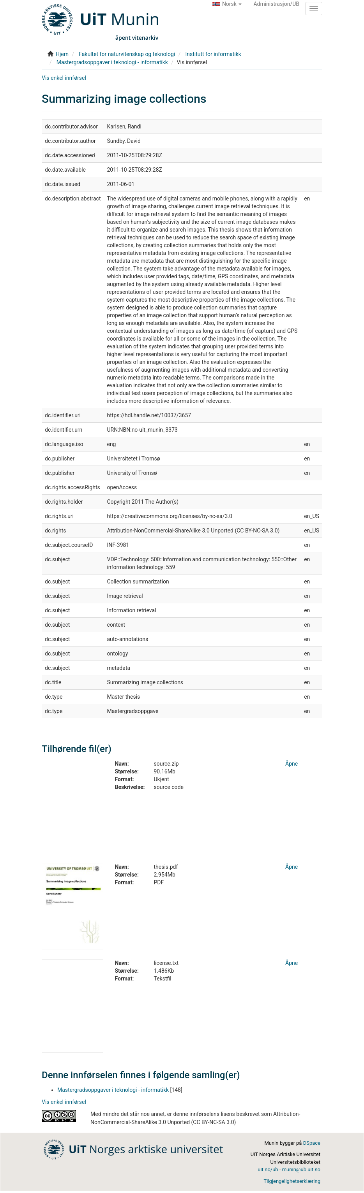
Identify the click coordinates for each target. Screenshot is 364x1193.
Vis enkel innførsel (64, 78)
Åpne (291, 764)
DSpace (311, 1143)
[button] (227, 4)
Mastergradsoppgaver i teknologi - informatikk (112, 62)
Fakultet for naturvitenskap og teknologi (127, 54)
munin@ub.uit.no (301, 1169)
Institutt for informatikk (213, 54)
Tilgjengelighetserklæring (292, 1181)
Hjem (62, 54)
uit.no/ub (268, 1169)
